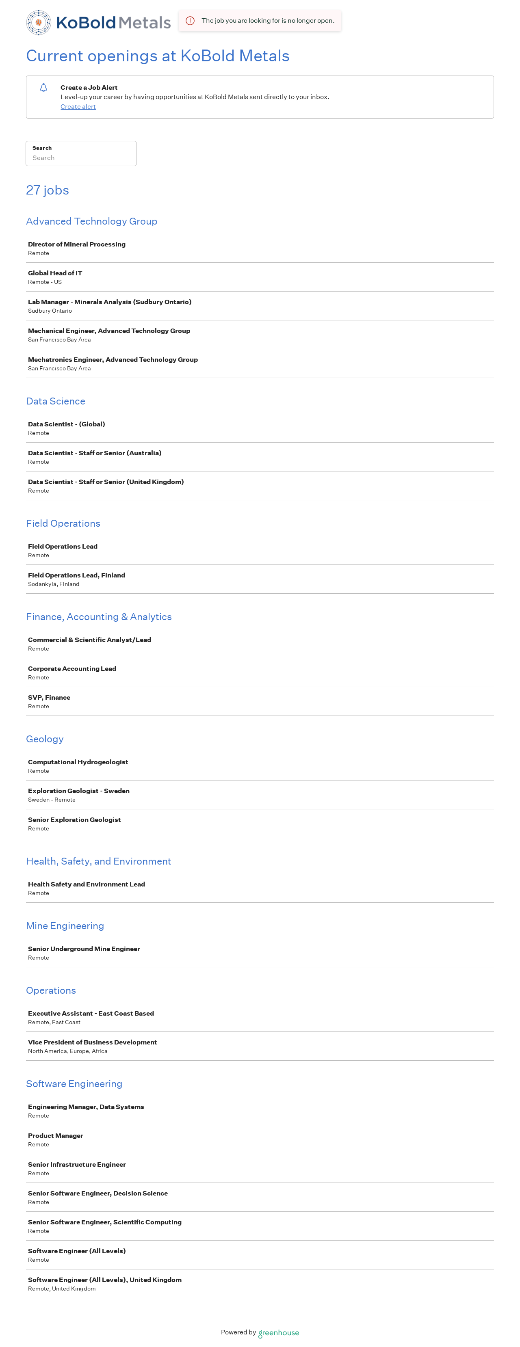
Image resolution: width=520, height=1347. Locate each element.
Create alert (78, 106)
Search (42, 148)
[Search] (81, 159)
